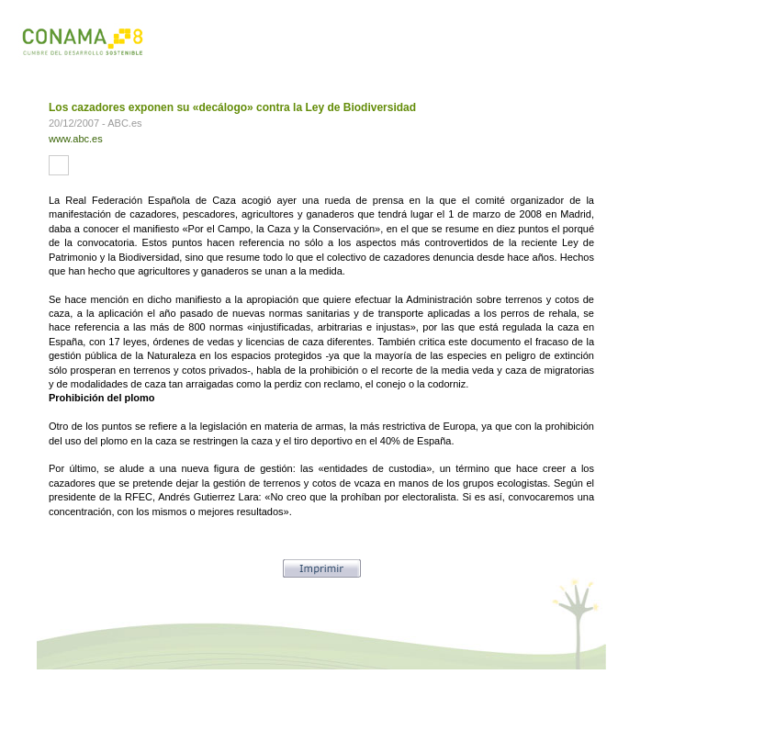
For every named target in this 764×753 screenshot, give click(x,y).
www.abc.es (76, 138)
